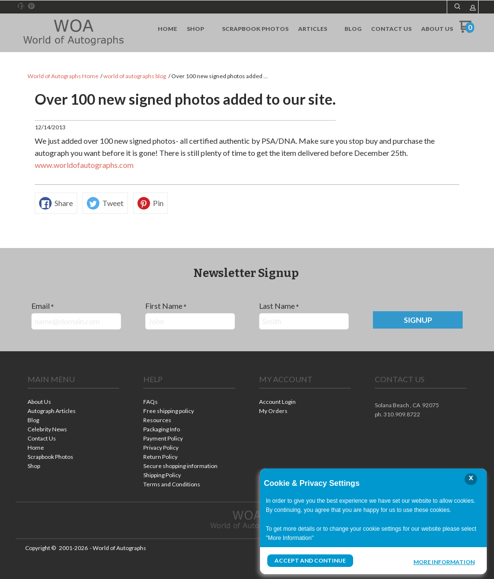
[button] (418, 320)
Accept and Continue (310, 560)
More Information (444, 561)
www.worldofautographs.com (84, 164)
